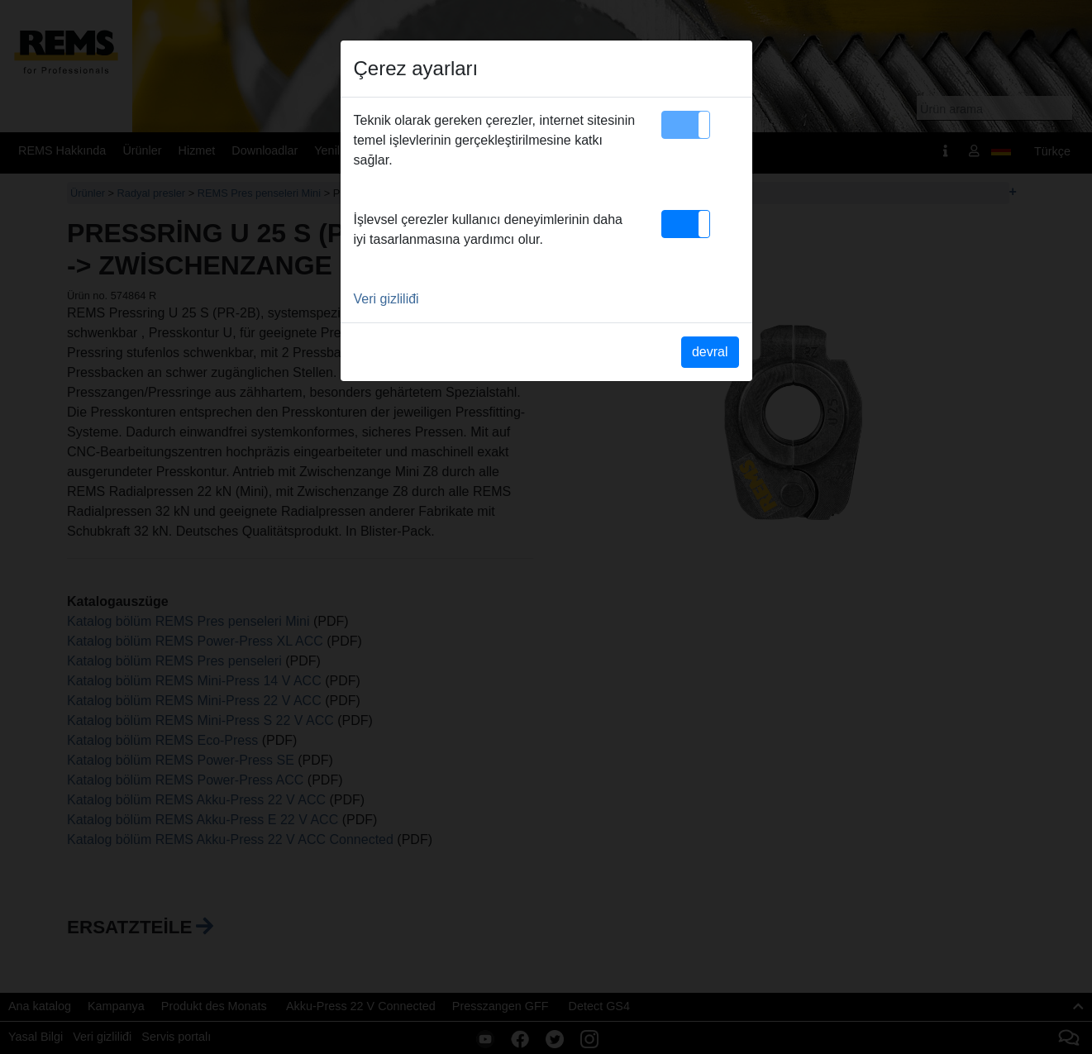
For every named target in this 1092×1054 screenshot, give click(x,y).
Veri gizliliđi (386, 299)
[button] (685, 125)
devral (710, 352)
